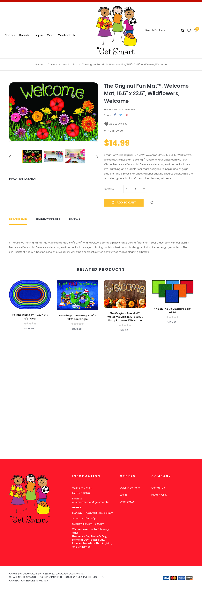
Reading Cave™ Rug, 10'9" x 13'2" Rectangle (77, 317)
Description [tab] (18, 219)
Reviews (74, 219)
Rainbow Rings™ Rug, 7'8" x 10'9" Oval (30, 316)
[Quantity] (135, 189)
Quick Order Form (130, 487)
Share (115, 115)
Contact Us (158, 487)
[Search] (164, 30)
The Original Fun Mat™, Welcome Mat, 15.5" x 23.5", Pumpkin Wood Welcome (125, 317)
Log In (123, 494)
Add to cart (124, 202)
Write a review (113, 131)
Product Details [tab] (47, 219)
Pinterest (127, 115)
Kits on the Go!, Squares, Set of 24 (172, 310)
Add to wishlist (115, 123)
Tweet (120, 115)
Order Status (127, 501)
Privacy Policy (159, 494)
